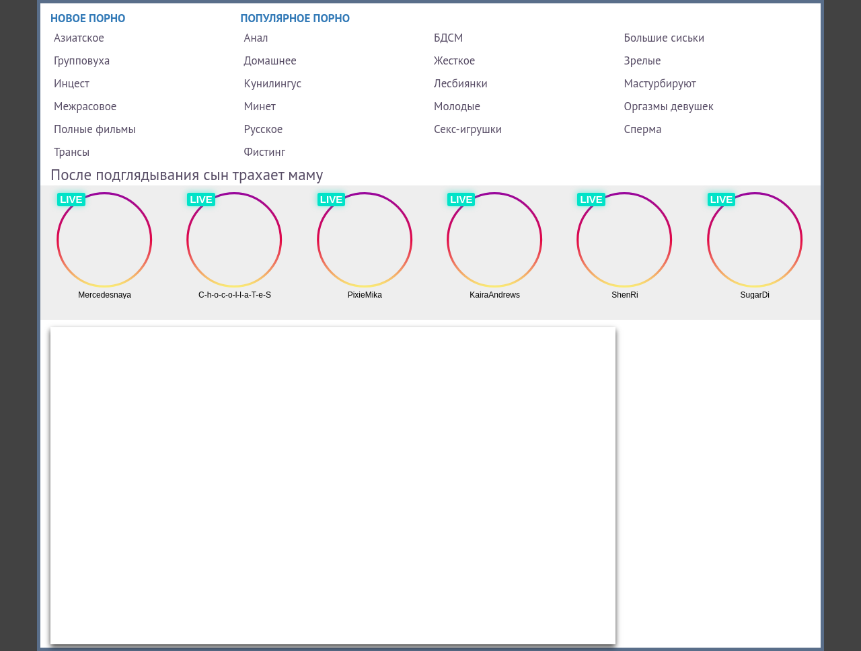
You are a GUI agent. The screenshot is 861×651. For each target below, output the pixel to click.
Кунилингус (273, 83)
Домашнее (270, 60)
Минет (260, 106)
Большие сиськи (664, 37)
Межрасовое (85, 106)
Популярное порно (295, 18)
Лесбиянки (461, 83)
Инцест (71, 83)
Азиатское (79, 37)
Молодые (457, 106)
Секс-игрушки (468, 129)
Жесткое (454, 60)
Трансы (71, 151)
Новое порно (88, 18)
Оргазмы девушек (669, 106)
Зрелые (642, 60)
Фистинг (264, 151)
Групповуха (82, 60)
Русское (263, 129)
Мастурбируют (660, 83)
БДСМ (448, 37)
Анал (256, 37)
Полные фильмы (95, 129)
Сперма (643, 129)
